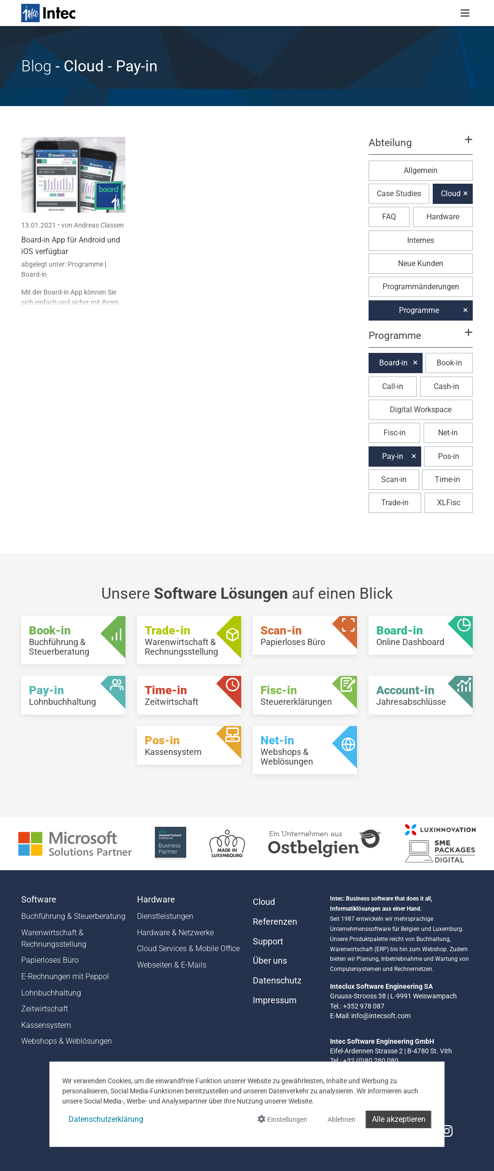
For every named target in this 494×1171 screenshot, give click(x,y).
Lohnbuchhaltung (51, 992)
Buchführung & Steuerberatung (73, 916)
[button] (420, 147)
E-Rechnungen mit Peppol (65, 976)
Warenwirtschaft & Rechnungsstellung (53, 938)
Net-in (448, 432)
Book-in (449, 362)
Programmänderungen (421, 286)
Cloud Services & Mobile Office (188, 948)
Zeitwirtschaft (44, 1008)
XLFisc (448, 502)
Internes (420, 240)
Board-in (34, 274)
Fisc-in (395, 432)
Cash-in (446, 386)
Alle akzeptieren (398, 1119)
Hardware (442, 216)
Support (268, 941)
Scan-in (394, 479)
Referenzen (275, 922)
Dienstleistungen (165, 916)
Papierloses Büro (50, 960)
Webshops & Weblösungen (66, 1041)
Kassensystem (46, 1025)
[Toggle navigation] (465, 13)
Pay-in (392, 456)
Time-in (447, 479)
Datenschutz (277, 980)
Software (38, 899)
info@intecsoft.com (381, 1016)
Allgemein (421, 170)
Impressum (275, 1000)
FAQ (389, 216)
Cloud (451, 193)
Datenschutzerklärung (106, 1119)
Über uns (270, 961)
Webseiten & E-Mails (171, 964)
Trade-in (395, 502)
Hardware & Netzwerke (175, 932)
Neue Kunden (420, 263)
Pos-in (448, 456)
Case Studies (399, 193)
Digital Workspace (421, 409)
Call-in (392, 386)
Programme (86, 264)
